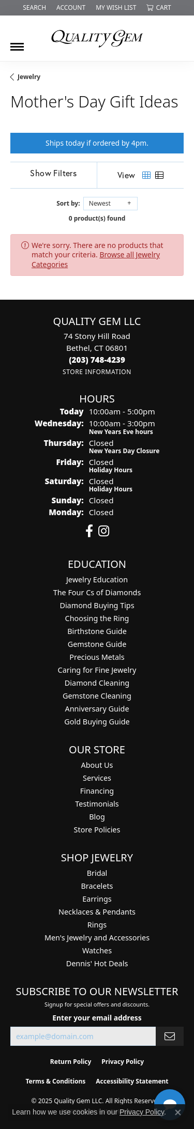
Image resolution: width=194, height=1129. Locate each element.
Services (97, 778)
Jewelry (29, 76)
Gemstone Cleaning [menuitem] (97, 696)
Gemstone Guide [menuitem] (97, 644)
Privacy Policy (142, 1112)
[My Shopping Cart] (158, 8)
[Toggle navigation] (17, 43)
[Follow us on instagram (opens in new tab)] (103, 531)
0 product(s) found (97, 218)
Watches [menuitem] (97, 950)
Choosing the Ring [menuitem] (97, 618)
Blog (97, 817)
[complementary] (119, 1072)
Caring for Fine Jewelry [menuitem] (97, 670)
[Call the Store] (97, 359)
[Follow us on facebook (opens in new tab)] (89, 531)
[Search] (34, 8)
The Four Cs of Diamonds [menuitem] (97, 592)
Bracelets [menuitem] (97, 886)
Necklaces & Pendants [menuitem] (97, 912)
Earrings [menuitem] (96, 899)
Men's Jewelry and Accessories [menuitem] (97, 937)
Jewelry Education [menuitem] (97, 579)
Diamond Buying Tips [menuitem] (96, 605)
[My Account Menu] (70, 8)
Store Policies (97, 829)
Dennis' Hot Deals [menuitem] (97, 963)
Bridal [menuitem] (97, 873)
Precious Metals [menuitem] (96, 657)
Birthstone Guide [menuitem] (97, 631)
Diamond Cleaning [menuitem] (97, 683)
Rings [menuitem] (97, 925)
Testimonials (96, 804)
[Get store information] (97, 371)
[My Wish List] (116, 8)
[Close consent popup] (178, 1112)
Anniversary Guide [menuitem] (97, 709)
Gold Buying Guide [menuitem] (96, 721)
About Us (97, 765)
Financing (97, 791)
